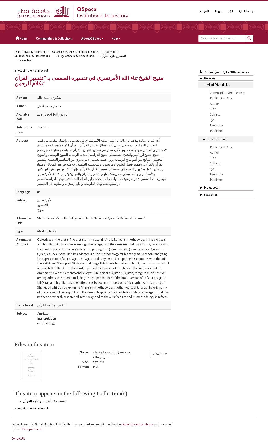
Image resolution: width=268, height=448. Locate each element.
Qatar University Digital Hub (30, 51)
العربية (204, 11)
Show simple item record (31, 70)
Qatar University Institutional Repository (75, 51)
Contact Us (18, 438)
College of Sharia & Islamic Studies (76, 56)
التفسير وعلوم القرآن (114, 56)
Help (116, 38)
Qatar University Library (137, 424)
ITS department (31, 429)
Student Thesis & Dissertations (32, 56)
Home (22, 38)
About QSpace (92, 38)
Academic (109, 51)
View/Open (160, 354)
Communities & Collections (54, 38)
